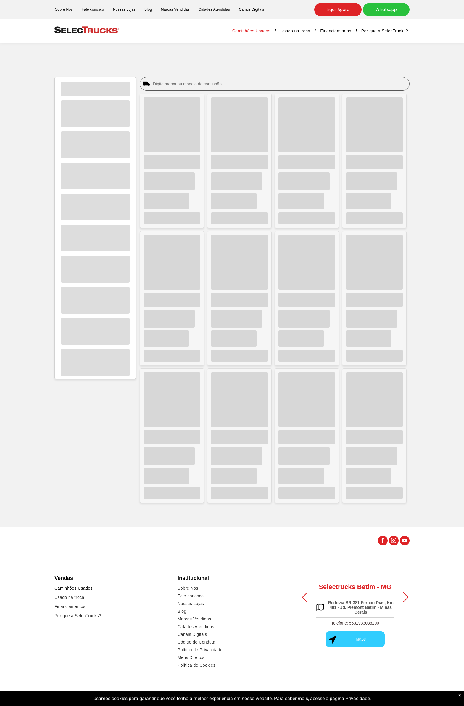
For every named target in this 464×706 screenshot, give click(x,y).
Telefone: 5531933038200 (355, 623)
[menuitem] (64, 9)
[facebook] (383, 541)
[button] (305, 597)
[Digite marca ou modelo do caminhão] (279, 83)
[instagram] (394, 541)
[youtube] (405, 541)
